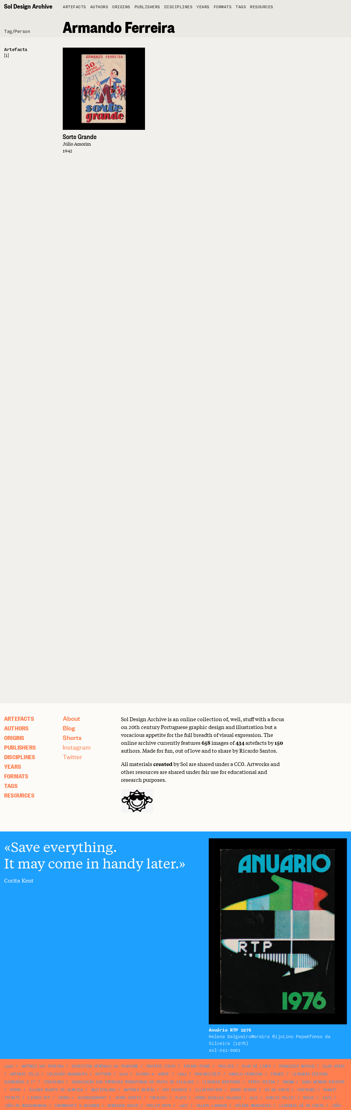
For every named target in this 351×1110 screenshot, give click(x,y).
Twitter (72, 756)
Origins (121, 7)
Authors (99, 7)
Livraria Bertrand (221, 1082)
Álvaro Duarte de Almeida (56, 1090)
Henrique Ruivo (122, 1106)
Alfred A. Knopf (152, 1074)
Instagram (77, 747)
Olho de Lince (256, 1066)
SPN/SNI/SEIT (207, 1074)
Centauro (306, 1090)
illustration (208, 1090)
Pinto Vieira (261, 1082)
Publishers (147, 7)
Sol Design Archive (28, 6)
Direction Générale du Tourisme (105, 1066)
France (277, 1074)
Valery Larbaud (211, 1106)
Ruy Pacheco (174, 1090)
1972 (253, 1098)
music (308, 1098)
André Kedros (243, 1090)
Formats (223, 7)
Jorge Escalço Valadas (217, 1098)
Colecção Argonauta (67, 1074)
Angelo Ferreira (246, 1074)
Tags (240, 7)
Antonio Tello (24, 1074)
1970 (123, 1074)
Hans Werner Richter (323, 1082)
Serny (15, 1090)
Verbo (64, 1098)
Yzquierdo (54, 1082)
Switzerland (103, 1090)
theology (158, 1098)
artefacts (74, 7)
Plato (180, 1098)
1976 (326, 1098)
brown (288, 1082)
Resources (261, 7)
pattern (103, 1074)
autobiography (92, 1098)
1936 (8, 1066)
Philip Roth (158, 1106)
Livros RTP (39, 1098)
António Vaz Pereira (42, 1066)
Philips (226, 1066)
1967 (183, 1106)
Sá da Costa (277, 1090)
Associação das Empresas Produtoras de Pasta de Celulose (133, 1082)
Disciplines (178, 7)
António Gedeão (139, 1090)
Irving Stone (196, 1066)
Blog (69, 728)
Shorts (72, 737)
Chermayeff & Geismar (77, 1106)
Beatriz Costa (161, 1066)
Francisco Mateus (297, 1066)
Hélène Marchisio (253, 1106)
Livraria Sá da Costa (301, 1106)
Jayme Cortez (127, 1098)
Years (202, 7)
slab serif (334, 1066)
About (71, 718)
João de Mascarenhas (25, 1106)
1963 (181, 1074)
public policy (280, 1098)
